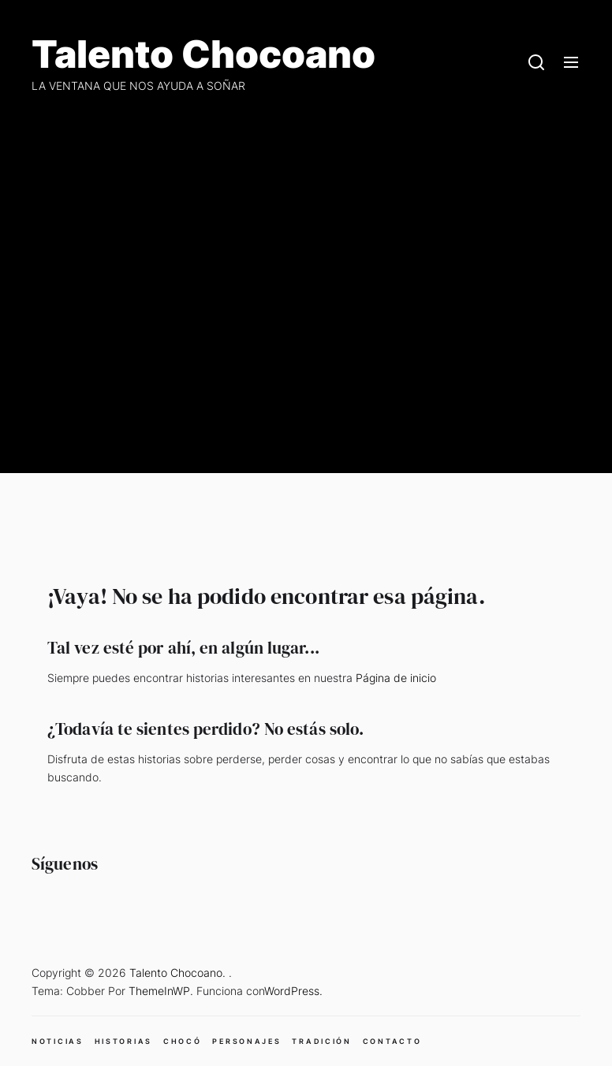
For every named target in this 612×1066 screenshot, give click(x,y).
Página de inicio (396, 677)
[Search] (536, 63)
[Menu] (571, 63)
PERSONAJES (246, 1041)
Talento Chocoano (203, 54)
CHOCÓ (182, 1041)
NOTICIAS (58, 1041)
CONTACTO (392, 1041)
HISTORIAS (123, 1041)
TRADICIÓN (321, 1041)
